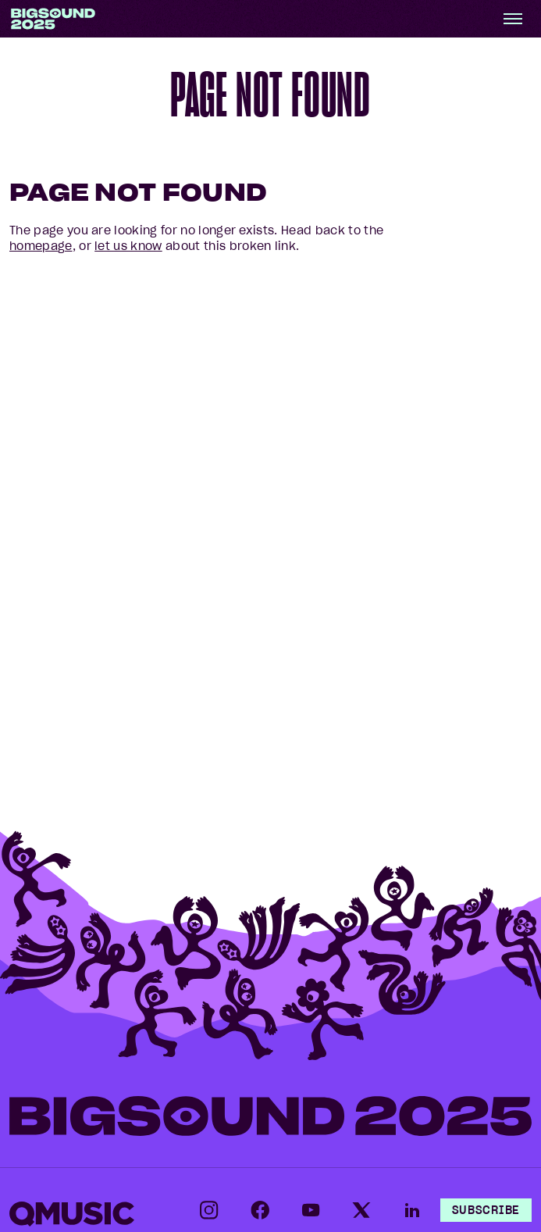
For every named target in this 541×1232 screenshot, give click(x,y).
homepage (41, 246)
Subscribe (486, 1210)
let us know (128, 246)
